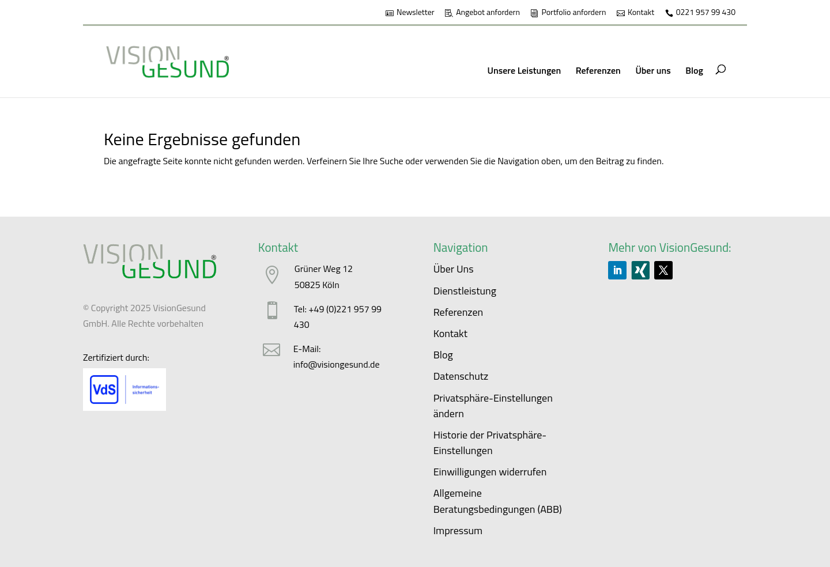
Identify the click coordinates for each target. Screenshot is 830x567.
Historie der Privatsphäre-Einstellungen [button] (490, 442)
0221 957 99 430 (705, 12)
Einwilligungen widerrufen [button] (490, 471)
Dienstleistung (464, 290)
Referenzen (598, 70)
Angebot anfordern (488, 12)
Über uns (652, 70)
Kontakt (641, 12)
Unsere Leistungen (524, 70)
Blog (694, 70)
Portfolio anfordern (573, 12)
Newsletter (416, 12)
